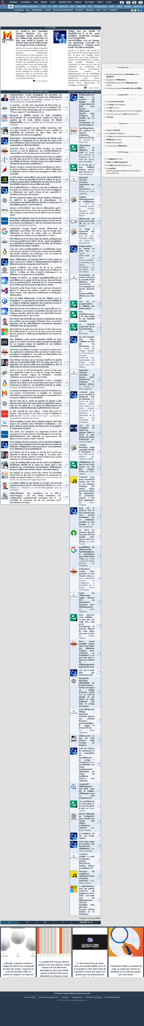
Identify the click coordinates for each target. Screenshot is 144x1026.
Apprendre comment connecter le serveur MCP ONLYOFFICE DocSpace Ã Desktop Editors (86, 379)
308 (65, 180)
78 (66, 311)
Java (72, 7)
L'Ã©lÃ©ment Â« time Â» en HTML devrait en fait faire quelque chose (86, 468)
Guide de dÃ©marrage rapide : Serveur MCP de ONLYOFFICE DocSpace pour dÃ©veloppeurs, (86, 602)
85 (98, 764)
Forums (13, 2)
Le (109, 108)
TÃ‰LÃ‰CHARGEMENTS (63, 10)
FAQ (36, 2)
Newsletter (65, 2)
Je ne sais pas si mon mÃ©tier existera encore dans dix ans (86, 170)
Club (108, 2)
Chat (53, 2)
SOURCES (79, 10)
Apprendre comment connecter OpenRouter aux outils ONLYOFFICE (86, 186)
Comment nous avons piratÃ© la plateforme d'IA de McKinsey (86, 407)
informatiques (114, 143)
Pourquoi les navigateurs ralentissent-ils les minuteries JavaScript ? (86, 877)
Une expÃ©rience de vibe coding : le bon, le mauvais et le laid (86, 806)
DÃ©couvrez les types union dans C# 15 (86, 222)
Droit (100, 2)
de (117, 162)
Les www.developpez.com (118, 165)
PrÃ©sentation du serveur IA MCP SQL (86, 259)
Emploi (78, 2)
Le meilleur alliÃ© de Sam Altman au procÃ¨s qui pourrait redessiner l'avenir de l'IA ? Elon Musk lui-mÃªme (36, 486)
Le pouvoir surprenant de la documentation (86, 329)
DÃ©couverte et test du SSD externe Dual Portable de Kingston (86, 741)
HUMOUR (113, 10)
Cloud (43, 7)
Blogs (44, 2)
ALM (55, 7)
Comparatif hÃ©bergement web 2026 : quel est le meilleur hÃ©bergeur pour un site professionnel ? (86, 791)
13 (66, 190)
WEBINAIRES (37, 10)
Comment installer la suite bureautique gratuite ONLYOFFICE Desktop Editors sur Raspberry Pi (86, 861)
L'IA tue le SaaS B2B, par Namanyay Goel (86, 672)
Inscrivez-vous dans (124, 88)
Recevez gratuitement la (120, 74)
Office (119, 7)
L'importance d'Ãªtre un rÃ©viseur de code (86, 154)
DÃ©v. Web (81, 7)
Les (115, 102)
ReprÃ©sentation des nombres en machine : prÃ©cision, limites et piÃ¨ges (86, 135)
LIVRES (47, 10)
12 (98, 134)
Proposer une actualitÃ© (90, 918)
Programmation (100, 7)
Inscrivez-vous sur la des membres (122, 114)
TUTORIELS (19, 10)
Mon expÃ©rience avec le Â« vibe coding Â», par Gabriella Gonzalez (86, 316)
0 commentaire (40, 81)
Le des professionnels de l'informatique (124, 111)
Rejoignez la (116, 80)
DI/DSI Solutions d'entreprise (26, 7)
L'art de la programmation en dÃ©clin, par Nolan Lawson (86, 305)
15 (98, 626)
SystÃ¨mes (138, 7)
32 (66, 280)
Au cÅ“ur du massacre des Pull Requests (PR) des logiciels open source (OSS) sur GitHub (86, 537)
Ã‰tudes (89, 2)
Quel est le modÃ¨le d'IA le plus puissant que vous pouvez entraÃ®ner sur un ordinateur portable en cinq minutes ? (86, 517)
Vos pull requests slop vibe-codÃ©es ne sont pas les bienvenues (86, 352)
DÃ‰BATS (90, 10)
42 (66, 414)
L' (109, 117)
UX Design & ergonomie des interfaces (86, 236)
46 (66, 321)
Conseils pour (116, 146)
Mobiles (128, 7)
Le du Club (114, 159)
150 (65, 108)
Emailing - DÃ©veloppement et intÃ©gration (86, 206)
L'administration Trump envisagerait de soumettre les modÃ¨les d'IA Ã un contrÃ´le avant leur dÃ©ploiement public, (36, 98)
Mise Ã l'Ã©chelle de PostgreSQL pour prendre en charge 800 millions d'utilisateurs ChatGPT (86, 822)
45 (66, 270)
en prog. (114, 140)
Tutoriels (25, 2)
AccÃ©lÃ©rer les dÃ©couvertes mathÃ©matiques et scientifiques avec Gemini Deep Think (86, 556)
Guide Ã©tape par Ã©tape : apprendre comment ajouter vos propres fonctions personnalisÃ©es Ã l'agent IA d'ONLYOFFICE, (86, 721)
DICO (105, 10)
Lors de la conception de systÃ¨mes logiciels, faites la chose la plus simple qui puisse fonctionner (86, 434)
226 (65, 497)
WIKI (98, 10)
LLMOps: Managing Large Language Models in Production (86, 452)
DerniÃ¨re (86, 922)
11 (98, 315)
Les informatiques (115, 105)
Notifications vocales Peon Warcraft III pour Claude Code (86, 579)
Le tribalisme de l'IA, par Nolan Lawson (86, 836)
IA (49, 7)
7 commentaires (92, 88)
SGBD (111, 7)
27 (66, 211)
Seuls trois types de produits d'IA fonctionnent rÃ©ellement (86, 846)
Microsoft (63, 7)
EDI (90, 7)
